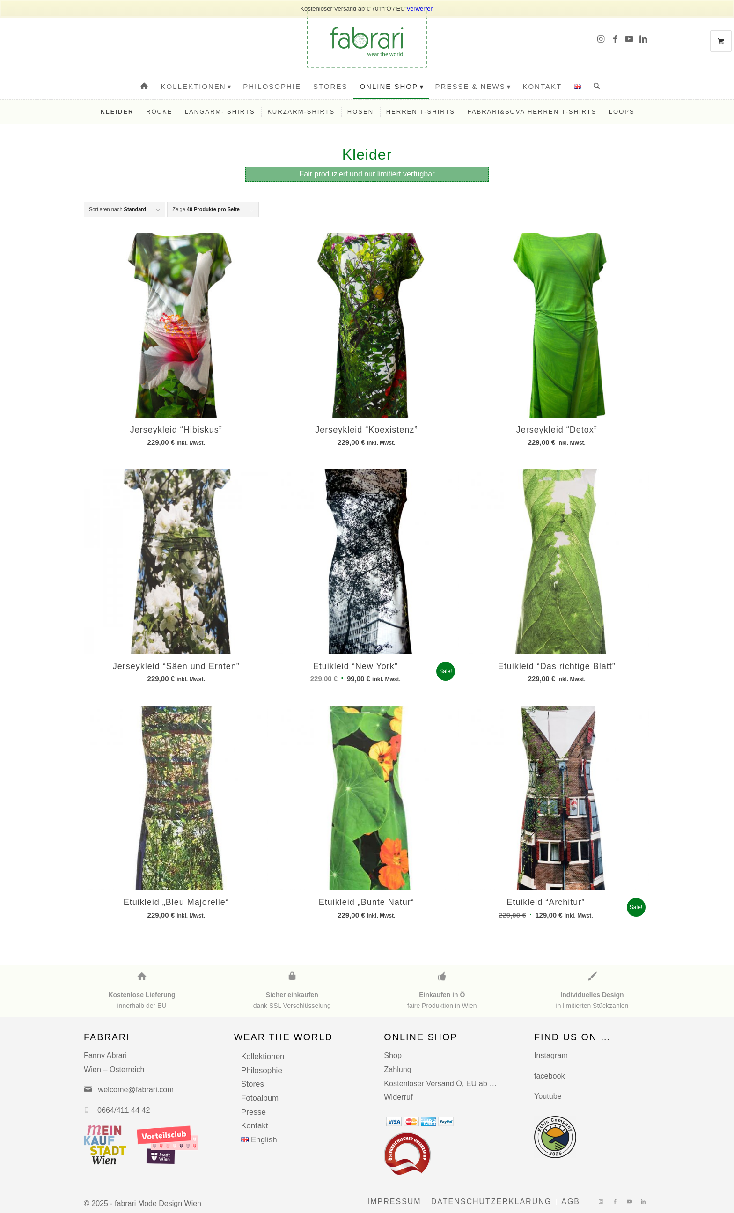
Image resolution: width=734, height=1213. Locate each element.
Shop (393, 1055)
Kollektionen (263, 1056)
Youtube (548, 1096)
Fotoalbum (260, 1098)
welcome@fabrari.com (136, 1089)
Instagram (551, 1055)
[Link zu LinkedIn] (643, 37)
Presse (253, 1112)
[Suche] (593, 86)
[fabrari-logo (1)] (367, 37)
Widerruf (398, 1097)
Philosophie (261, 1070)
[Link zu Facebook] (615, 37)
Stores (252, 1084)
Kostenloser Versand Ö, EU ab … (440, 1083)
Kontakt (254, 1125)
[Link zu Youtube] (629, 37)
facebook (549, 1076)
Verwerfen (420, 8)
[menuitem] (144, 86)
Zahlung (397, 1069)
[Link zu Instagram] (601, 37)
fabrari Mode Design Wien (158, 1203)
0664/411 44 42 (123, 1110)
